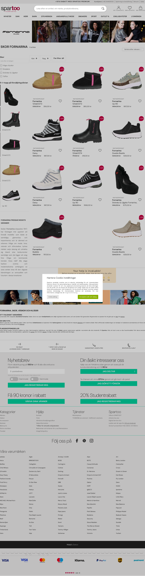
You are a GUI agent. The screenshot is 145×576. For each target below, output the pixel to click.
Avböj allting (52, 297)
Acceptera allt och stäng (88, 297)
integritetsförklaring (71, 293)
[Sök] (103, 9)
